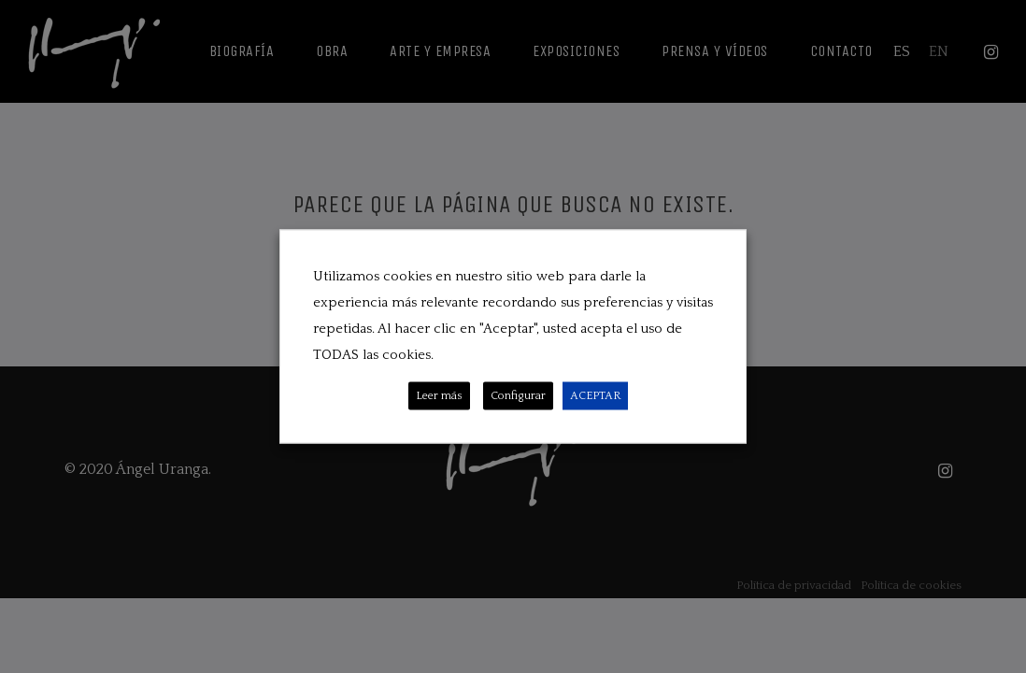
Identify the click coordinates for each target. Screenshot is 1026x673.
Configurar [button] (518, 396)
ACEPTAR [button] (595, 396)
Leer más (439, 396)
